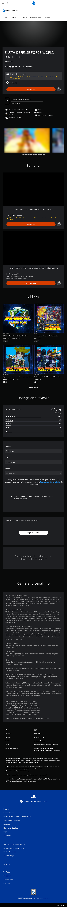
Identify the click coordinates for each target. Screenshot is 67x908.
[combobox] (33, 451)
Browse (47, 18)
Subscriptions (35, 18)
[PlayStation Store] (10, 10)
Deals (25, 18)
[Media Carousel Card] (27, 140)
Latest (5, 18)
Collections (15, 18)
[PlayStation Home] (33, 3)
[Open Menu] (2, 3)
